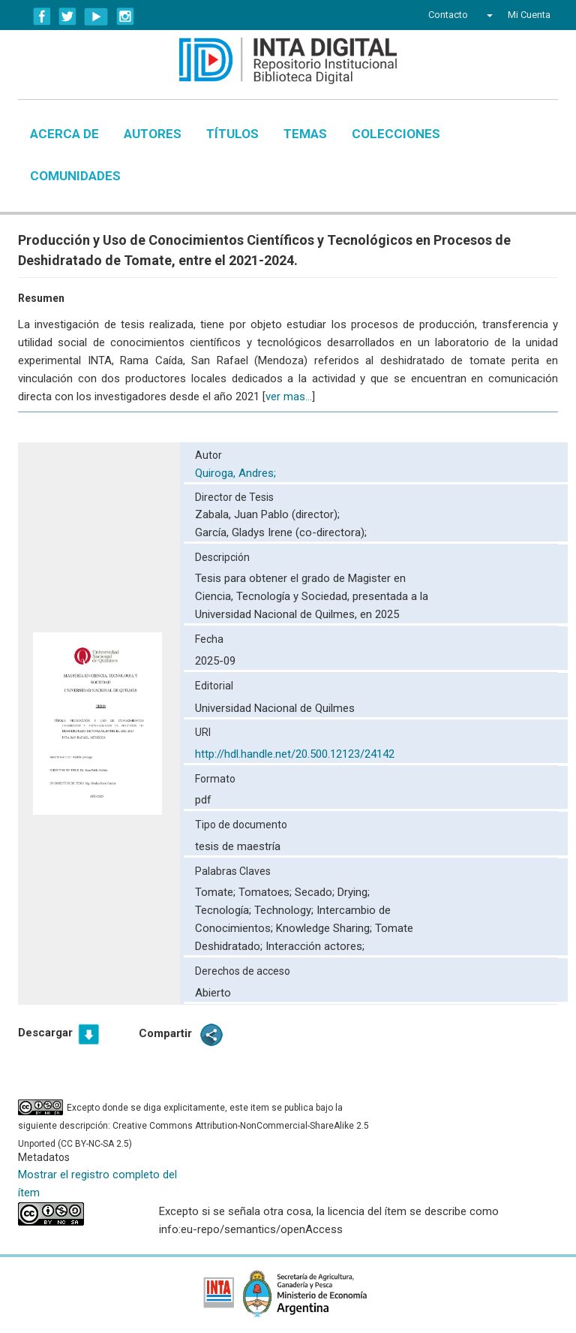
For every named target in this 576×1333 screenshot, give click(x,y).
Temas (305, 133)
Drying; (354, 892)
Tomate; (216, 892)
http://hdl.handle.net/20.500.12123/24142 (294, 754)
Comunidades (75, 175)
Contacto (448, 14)
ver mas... (289, 396)
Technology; (285, 910)
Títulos (232, 133)
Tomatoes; (266, 892)
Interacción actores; (315, 946)
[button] (488, 15)
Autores (153, 133)
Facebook (42, 17)
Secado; (316, 892)
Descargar (45, 1032)
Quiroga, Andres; (237, 473)
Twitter (67, 17)
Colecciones (396, 133)
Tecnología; (224, 910)
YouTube (96, 17)
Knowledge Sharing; (325, 928)
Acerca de (64, 133)
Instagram (125, 17)
